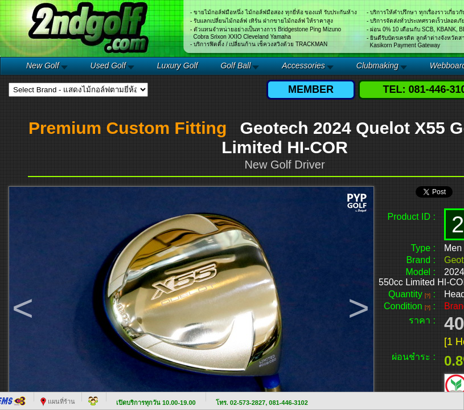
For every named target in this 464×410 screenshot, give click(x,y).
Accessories (303, 65)
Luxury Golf (177, 65)
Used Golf (108, 65)
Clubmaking (377, 65)
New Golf (42, 65)
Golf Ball (235, 65)
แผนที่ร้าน (57, 401)
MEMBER (311, 89)
